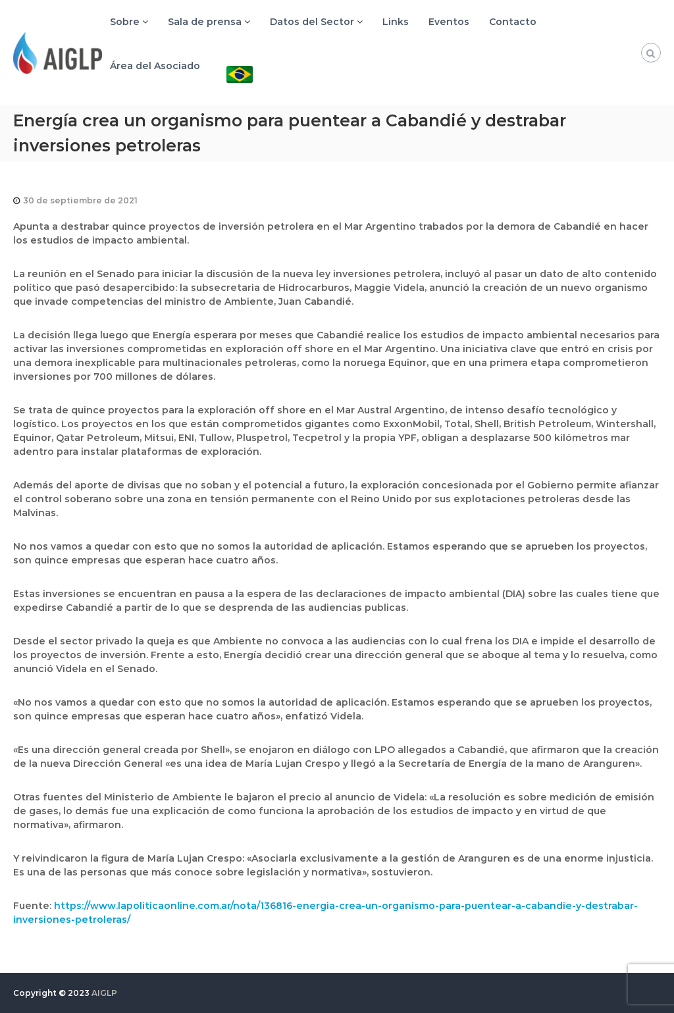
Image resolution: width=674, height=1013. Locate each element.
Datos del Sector (312, 22)
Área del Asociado (155, 66)
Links (395, 22)
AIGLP (104, 993)
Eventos (448, 22)
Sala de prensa (205, 22)
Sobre (125, 22)
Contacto (512, 22)
